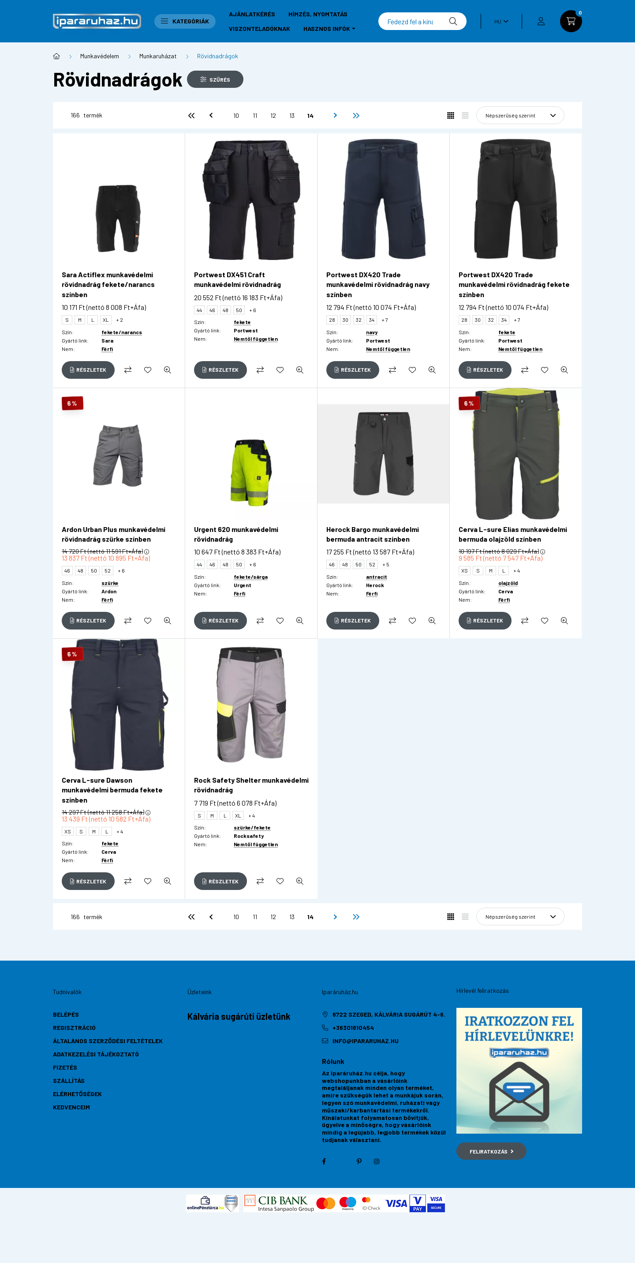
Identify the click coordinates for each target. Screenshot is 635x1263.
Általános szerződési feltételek (108, 1040)
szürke (110, 583)
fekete (242, 322)
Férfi (107, 349)
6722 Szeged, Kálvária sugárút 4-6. (388, 1014)
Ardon (108, 591)
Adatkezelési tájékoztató (96, 1054)
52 (108, 570)
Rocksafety (249, 836)
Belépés (66, 1014)
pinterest (359, 1161)
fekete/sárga (251, 576)
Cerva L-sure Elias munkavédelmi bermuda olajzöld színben (513, 534)
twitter (341, 1161)
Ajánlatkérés (252, 14)
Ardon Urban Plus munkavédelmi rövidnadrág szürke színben (113, 534)
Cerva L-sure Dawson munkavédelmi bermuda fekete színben (112, 790)
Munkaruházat (158, 56)
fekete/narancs (121, 332)
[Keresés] (422, 21)
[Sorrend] (520, 115)
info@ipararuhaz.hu (365, 1040)
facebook (323, 1161)
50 (239, 310)
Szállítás (69, 1080)
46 (212, 310)
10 (236, 115)
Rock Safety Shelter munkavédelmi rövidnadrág (251, 785)
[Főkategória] (56, 56)
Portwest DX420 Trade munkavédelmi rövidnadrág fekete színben (514, 284)
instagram (376, 1161)
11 (255, 115)
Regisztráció (74, 1027)
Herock (375, 585)
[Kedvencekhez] (148, 370)
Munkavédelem (99, 56)
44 (199, 310)
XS (464, 570)
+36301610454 (353, 1027)
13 (292, 115)
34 (371, 320)
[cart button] (571, 21)
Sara (107, 340)
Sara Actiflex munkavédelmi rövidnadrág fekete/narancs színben (108, 284)
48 (225, 310)
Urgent (242, 585)
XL (106, 320)
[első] (191, 115)
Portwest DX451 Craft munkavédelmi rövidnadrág (237, 279)
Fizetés (65, 1067)
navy (371, 332)
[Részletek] (88, 370)
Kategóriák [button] (185, 21)
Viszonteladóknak (259, 28)
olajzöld (508, 583)
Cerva (505, 591)
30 (345, 320)
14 (310, 115)
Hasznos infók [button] (326, 28)
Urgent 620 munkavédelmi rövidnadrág (236, 534)
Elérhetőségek (77, 1093)
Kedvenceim (71, 1107)
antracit (376, 576)
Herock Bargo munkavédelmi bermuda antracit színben (372, 534)
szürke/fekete (252, 827)
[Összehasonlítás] (128, 370)
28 (332, 320)
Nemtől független (256, 339)
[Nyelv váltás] (499, 21)
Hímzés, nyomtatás (317, 14)
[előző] (210, 115)
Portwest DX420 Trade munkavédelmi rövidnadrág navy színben (378, 284)
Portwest (246, 330)
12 (273, 115)
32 (359, 320)
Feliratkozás (491, 1151)
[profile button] (541, 21)
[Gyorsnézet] (167, 370)
